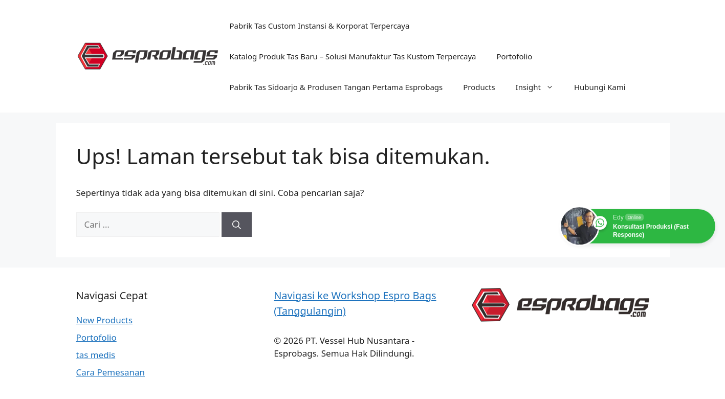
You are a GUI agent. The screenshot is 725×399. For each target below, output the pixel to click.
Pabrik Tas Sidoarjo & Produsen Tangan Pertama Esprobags (336, 87)
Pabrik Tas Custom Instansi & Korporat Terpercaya (320, 25)
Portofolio (514, 56)
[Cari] (237, 224)
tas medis (96, 355)
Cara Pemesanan (110, 372)
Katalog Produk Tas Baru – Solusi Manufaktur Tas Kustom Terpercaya (353, 56)
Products (479, 87)
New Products (104, 320)
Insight (540, 87)
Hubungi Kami (600, 87)
